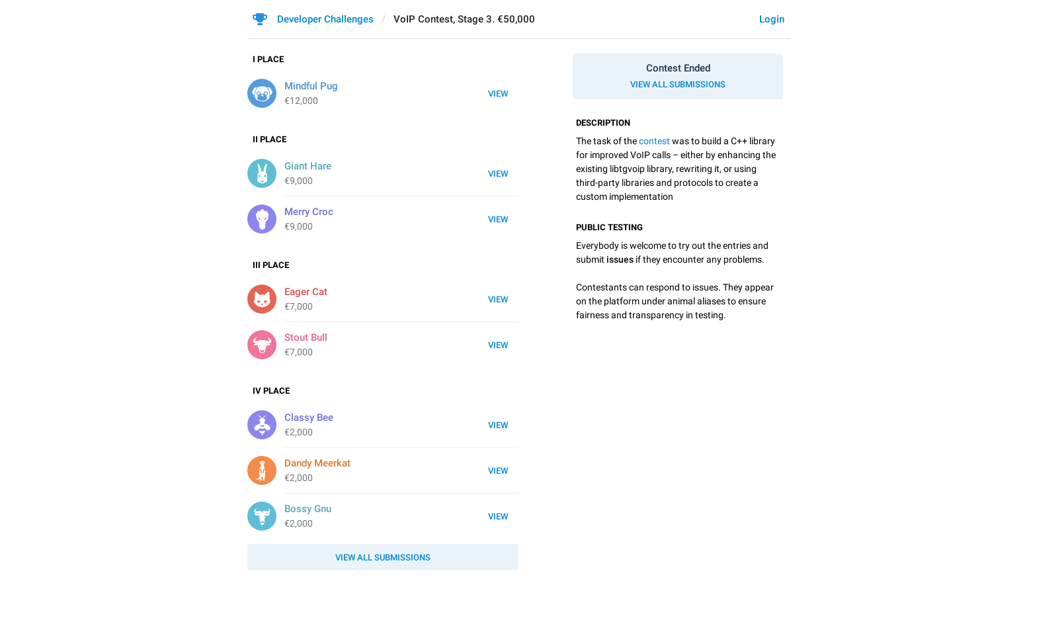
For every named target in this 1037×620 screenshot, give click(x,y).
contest (654, 141)
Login (771, 19)
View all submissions (678, 84)
